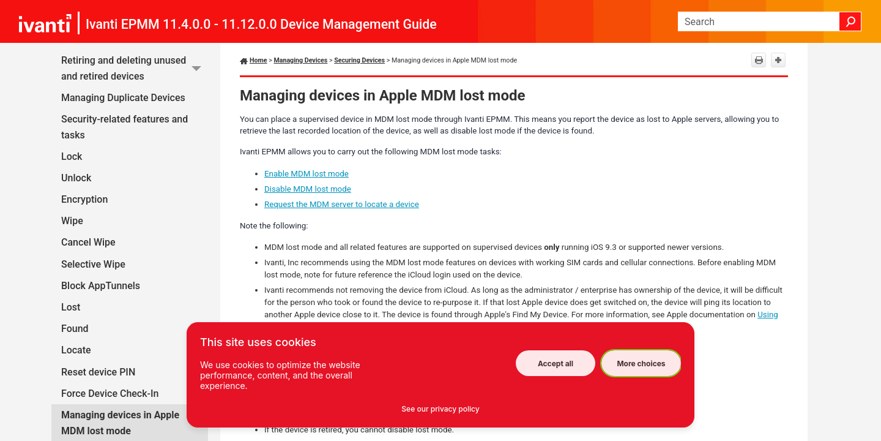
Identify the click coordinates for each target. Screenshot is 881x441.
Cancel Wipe (88, 242)
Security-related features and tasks (124, 127)
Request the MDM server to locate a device (341, 204)
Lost (70, 307)
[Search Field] (769, 21)
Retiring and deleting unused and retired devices (134, 68)
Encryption (84, 199)
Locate (76, 350)
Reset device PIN (98, 372)
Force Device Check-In (109, 393)
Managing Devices (300, 60)
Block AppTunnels (100, 286)
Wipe (72, 221)
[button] (850, 21)
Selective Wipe (93, 264)
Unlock (76, 178)
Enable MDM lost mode (306, 173)
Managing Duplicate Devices (123, 98)
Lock (71, 156)
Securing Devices (359, 60)
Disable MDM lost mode (307, 189)
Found (75, 328)
